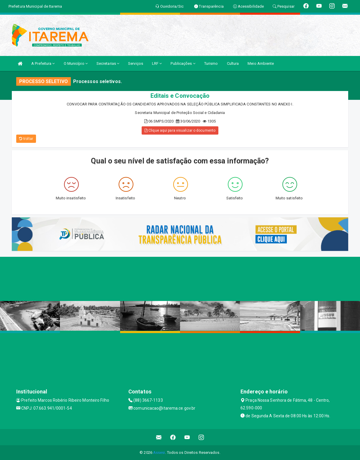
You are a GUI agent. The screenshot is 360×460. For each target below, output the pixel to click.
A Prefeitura (43, 63)
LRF (157, 63)
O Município (76, 63)
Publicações (183, 63)
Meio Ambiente (261, 63)
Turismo (211, 63)
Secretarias (107, 63)
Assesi (159, 452)
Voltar (26, 139)
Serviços (135, 63)
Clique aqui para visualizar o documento (180, 130)
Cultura (233, 63)
